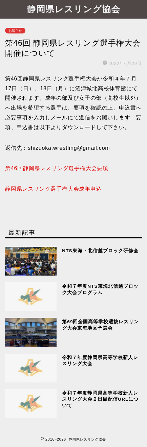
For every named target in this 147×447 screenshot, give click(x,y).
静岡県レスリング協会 (73, 8)
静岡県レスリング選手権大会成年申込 (53, 189)
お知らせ (15, 30)
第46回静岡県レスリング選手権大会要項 (56, 168)
